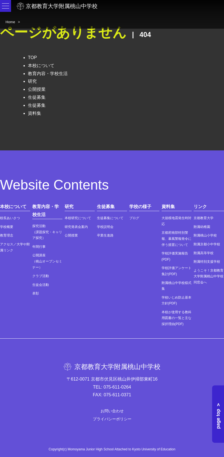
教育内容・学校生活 (48, 73)
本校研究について (78, 218)
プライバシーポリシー (112, 419)
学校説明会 (105, 227)
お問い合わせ (112, 411)
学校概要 (6, 227)
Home (10, 22)
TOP (32, 57)
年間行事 (39, 247)
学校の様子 (140, 206)
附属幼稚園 (202, 227)
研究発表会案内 (76, 227)
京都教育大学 (204, 218)
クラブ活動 (40, 276)
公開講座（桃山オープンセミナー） (47, 261)
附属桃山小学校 (205, 235)
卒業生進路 (105, 235)
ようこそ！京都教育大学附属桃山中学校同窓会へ (208, 276)
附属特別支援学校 (207, 262)
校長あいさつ (10, 218)
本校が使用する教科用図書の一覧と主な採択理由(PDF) (176, 318)
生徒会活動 (40, 285)
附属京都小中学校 (207, 244)
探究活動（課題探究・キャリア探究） (47, 232)
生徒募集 (37, 97)
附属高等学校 (204, 253)
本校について (41, 65)
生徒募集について (110, 218)
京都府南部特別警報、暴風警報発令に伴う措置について (176, 238)
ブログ (134, 218)
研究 (32, 81)
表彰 (35, 293)
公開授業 (37, 89)
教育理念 (6, 235)
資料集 (34, 113)
